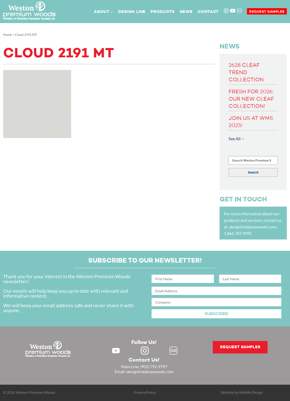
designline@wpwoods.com (252, 226)
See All (235, 138)
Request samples (267, 11)
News (186, 12)
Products (162, 12)
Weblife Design (251, 392)
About (101, 12)
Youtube (232, 10)
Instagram (226, 11)
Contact (208, 12)
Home (7, 34)
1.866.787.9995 (237, 233)
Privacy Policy (145, 392)
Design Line (131, 12)
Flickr (239, 11)
